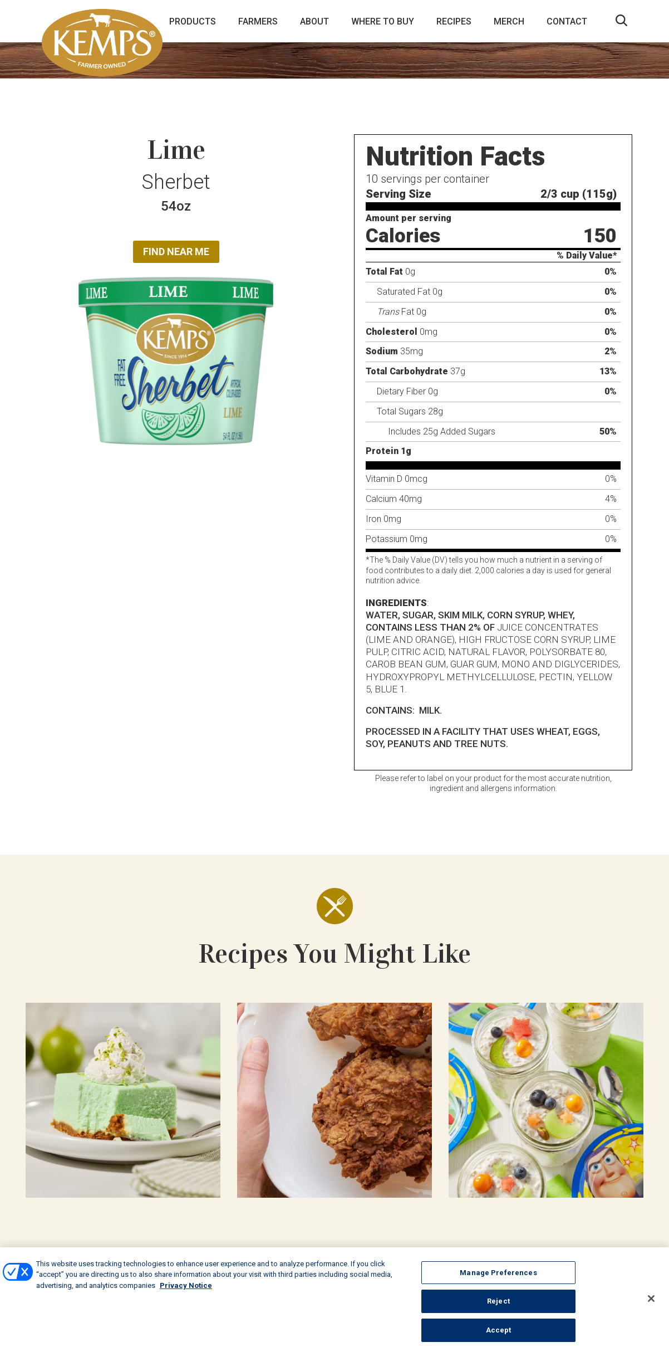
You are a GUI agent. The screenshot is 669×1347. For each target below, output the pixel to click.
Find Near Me (176, 251)
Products (192, 21)
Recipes (453, 21)
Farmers (258, 21)
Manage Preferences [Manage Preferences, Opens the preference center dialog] (498, 1277)
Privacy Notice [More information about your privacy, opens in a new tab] (186, 1290)
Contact (567, 21)
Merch (509, 21)
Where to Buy (382, 21)
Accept (498, 1335)
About (314, 21)
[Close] (651, 1304)
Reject (498, 1306)
